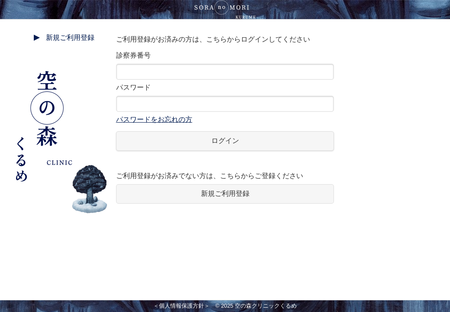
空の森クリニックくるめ (266, 305)
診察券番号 (225, 66)
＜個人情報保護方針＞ (181, 305)
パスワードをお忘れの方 (154, 119)
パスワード (225, 103)
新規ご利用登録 (70, 37)
